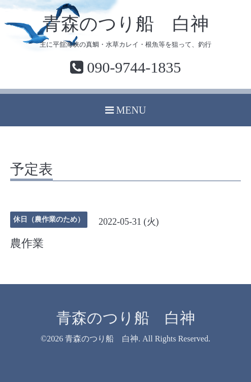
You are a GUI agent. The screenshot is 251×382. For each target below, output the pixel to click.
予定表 (31, 169)
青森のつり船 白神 (126, 24)
